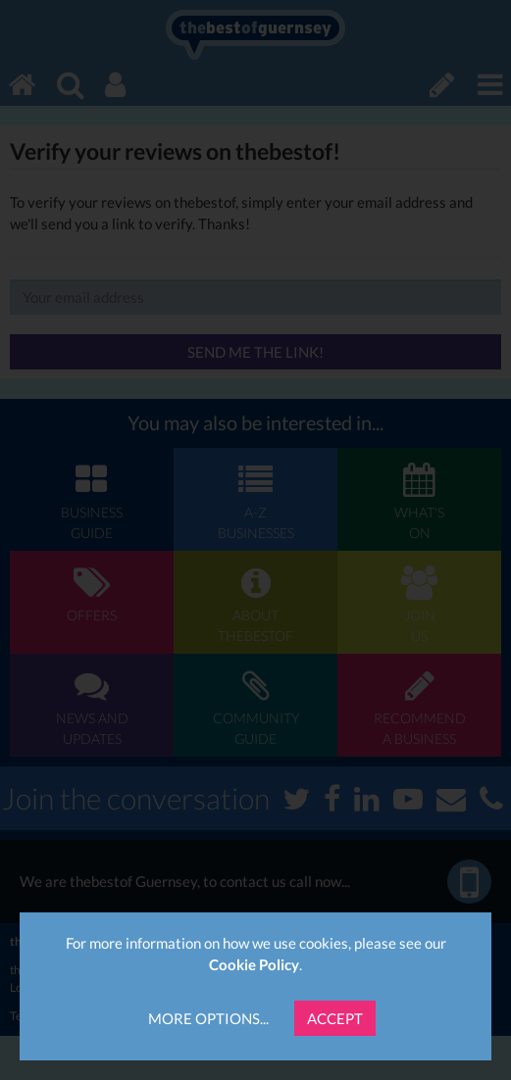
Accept (335, 1018)
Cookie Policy (254, 964)
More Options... (208, 1018)
